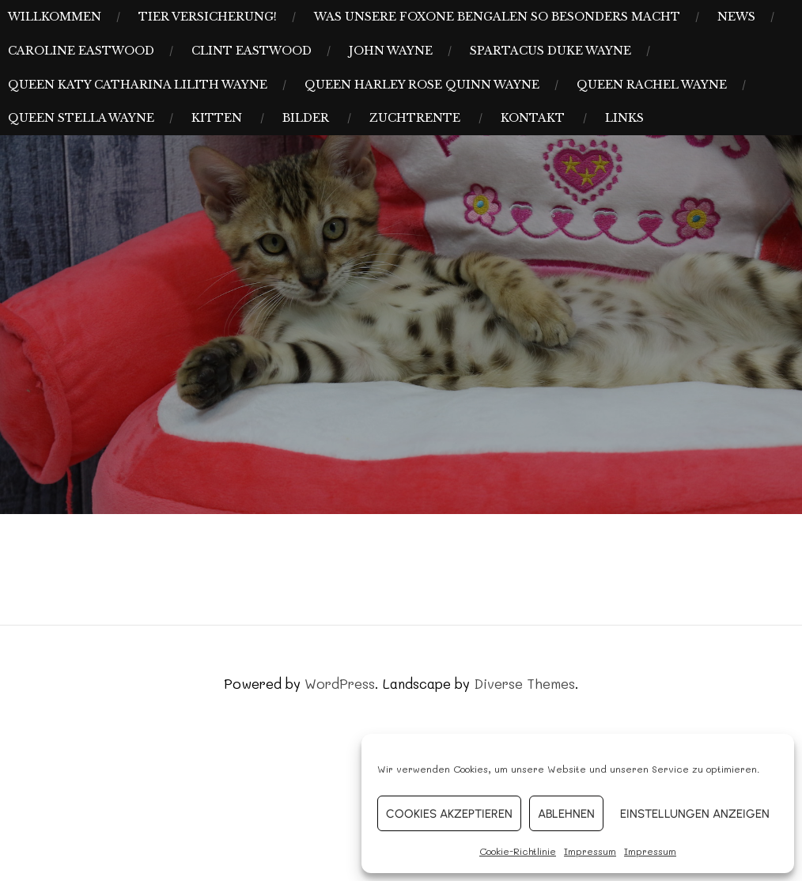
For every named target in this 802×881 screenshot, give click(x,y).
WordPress (340, 683)
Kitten (216, 118)
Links (624, 118)
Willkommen (54, 16)
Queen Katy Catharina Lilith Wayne (137, 85)
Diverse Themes (524, 683)
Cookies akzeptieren (449, 814)
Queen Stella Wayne (81, 118)
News (736, 16)
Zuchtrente (414, 118)
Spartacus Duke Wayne (550, 50)
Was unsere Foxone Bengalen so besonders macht (497, 16)
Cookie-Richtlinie (517, 851)
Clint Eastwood (251, 50)
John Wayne (391, 50)
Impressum (590, 851)
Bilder (305, 118)
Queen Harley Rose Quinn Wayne (422, 85)
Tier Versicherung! (207, 16)
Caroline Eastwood (81, 50)
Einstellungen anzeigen (695, 814)
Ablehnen (566, 814)
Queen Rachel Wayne (652, 85)
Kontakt (533, 118)
